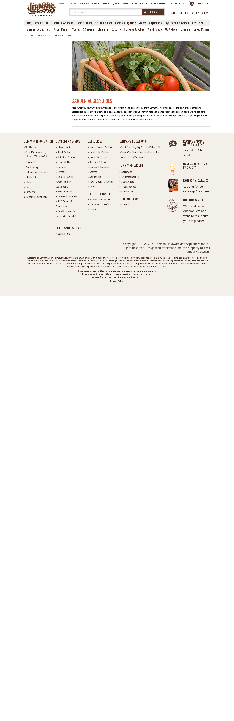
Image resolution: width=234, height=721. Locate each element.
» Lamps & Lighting (98, 166)
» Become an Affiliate (36, 196)
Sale (202, 23)
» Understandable (129, 176)
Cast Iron (116, 29)
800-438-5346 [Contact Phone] (201, 13)
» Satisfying (125, 171)
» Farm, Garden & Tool (100, 147)
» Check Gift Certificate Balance (100, 207)
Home (26, 35)
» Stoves (92, 171)
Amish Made (155, 29)
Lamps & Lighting (125, 23)
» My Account (63, 147)
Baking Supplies (135, 29)
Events (84, 3)
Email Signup (100, 3)
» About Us (30, 162)
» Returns (61, 166)
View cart (204, 3)
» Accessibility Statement (63, 184)
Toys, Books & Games (176, 23)
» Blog (27, 182)
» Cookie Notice (64, 176)
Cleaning (103, 29)
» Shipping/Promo (65, 157)
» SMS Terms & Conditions (64, 204)
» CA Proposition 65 (66, 196)
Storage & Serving (83, 29)
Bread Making (202, 29)
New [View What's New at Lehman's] (193, 23)
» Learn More (63, 233)
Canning (185, 29)
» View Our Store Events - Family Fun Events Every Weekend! (139, 154)
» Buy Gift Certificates (100, 199)
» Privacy (60, 171)
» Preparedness (127, 186)
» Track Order (63, 152)
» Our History (31, 167)
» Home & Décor (97, 157)
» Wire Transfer (64, 191)
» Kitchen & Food (97, 162)
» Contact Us (63, 162)
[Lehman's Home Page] (41, 8)
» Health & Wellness (99, 152)
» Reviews (29, 191)
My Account (178, 3)
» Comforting (126, 191)
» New (91, 186)
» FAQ (27, 186)
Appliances (155, 23)
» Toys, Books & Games (101, 181)
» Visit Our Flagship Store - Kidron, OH (140, 147)
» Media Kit (30, 177)
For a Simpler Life (131, 165)
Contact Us (139, 3)
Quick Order (121, 3)
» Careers (124, 204)
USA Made (171, 29)
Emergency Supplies (38, 29)
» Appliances (94, 176)
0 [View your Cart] (192, 3)
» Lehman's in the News (37, 172)
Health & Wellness (62, 23)
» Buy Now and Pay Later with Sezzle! (66, 213)
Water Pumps (61, 29)
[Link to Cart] (190, 5)
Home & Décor (84, 23)
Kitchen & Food (104, 23)
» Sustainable (126, 181)
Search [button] (153, 12)
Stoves (142, 23)
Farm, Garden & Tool (37, 23)
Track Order (159, 3)
